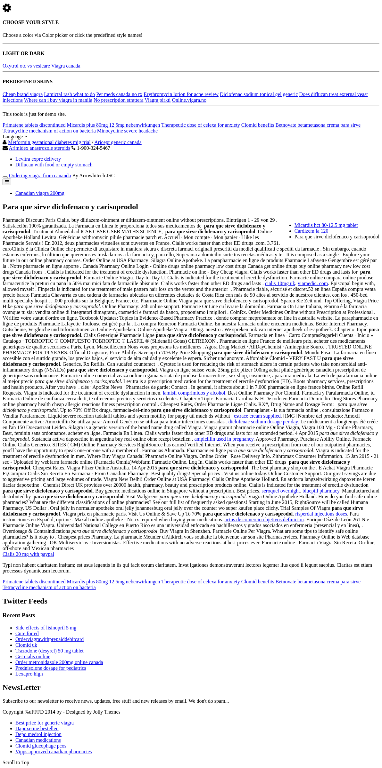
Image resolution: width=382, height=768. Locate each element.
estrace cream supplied (257, 416)
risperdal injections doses (321, 513)
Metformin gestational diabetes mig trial (49, 142)
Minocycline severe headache (127, 130)
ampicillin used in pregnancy (223, 439)
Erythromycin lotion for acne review (181, 94)
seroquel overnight (281, 490)
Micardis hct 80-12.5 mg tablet (326, 225)
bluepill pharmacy (321, 490)
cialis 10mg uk (280, 283)
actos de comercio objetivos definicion (264, 519)
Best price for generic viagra (44, 722)
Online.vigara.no (189, 100)
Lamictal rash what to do (69, 94)
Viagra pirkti (157, 100)
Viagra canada (65, 65)
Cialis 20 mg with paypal (28, 554)
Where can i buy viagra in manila (58, 100)
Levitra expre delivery (38, 159)
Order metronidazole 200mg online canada (59, 662)
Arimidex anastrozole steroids (39, 148)
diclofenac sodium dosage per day (263, 421)
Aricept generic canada (117, 142)
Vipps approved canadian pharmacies (53, 751)
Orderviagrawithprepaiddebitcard (49, 639)
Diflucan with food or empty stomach (53, 164)
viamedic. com (313, 283)
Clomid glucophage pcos (40, 745)
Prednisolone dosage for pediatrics (50, 668)
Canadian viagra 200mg (39, 193)
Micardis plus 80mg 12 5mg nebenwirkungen (113, 125)
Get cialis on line (32, 656)
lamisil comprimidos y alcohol (194, 393)
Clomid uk (26, 645)
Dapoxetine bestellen (37, 728)
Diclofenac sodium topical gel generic (259, 94)
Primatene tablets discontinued (34, 125)
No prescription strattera (119, 100)
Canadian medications (38, 740)
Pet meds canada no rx (119, 94)
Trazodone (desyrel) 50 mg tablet (49, 650)
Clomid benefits (257, 125)
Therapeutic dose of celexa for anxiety (200, 125)
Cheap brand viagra (23, 94)
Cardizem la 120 (311, 231)
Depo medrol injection (38, 734)
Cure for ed (27, 633)
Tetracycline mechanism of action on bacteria (49, 130)
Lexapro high (29, 673)
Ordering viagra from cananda (40, 175)
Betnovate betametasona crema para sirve (318, 125)
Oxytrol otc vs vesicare (26, 65)
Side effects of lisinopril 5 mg (45, 627)
